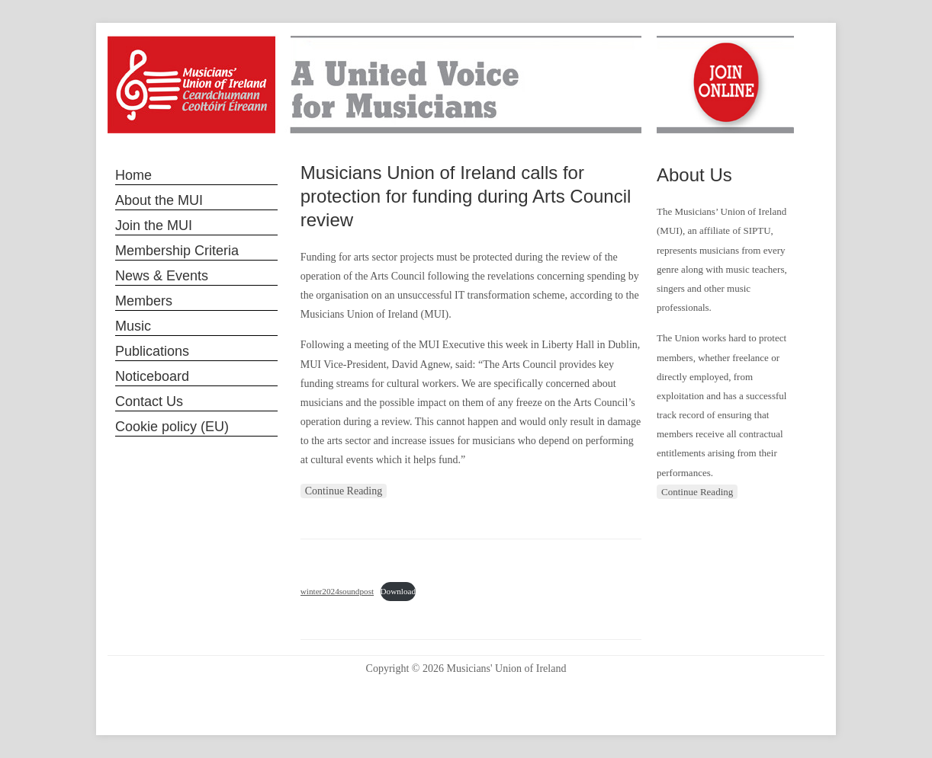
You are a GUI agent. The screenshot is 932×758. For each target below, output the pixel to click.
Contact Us (149, 401)
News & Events (161, 275)
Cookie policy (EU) (172, 426)
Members (143, 301)
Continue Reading (344, 491)
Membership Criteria (177, 250)
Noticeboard (152, 376)
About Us (694, 175)
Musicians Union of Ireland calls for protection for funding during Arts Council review (466, 196)
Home (133, 175)
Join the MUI (153, 225)
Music (133, 326)
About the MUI (159, 200)
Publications (152, 351)
